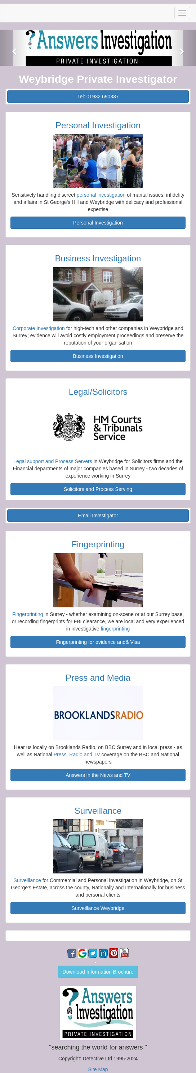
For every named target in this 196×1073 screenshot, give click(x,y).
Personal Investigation (98, 125)
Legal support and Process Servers (53, 461)
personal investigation (101, 195)
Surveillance (98, 811)
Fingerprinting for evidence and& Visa (98, 642)
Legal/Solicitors (98, 392)
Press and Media (98, 678)
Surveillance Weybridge (98, 908)
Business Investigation (98, 258)
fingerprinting (115, 629)
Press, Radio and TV (77, 754)
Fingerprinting (98, 544)
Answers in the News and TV (98, 775)
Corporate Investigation (39, 328)
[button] (15, 48)
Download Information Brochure (98, 972)
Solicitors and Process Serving (98, 489)
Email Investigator (98, 515)
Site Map (98, 1069)
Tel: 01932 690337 (98, 96)
